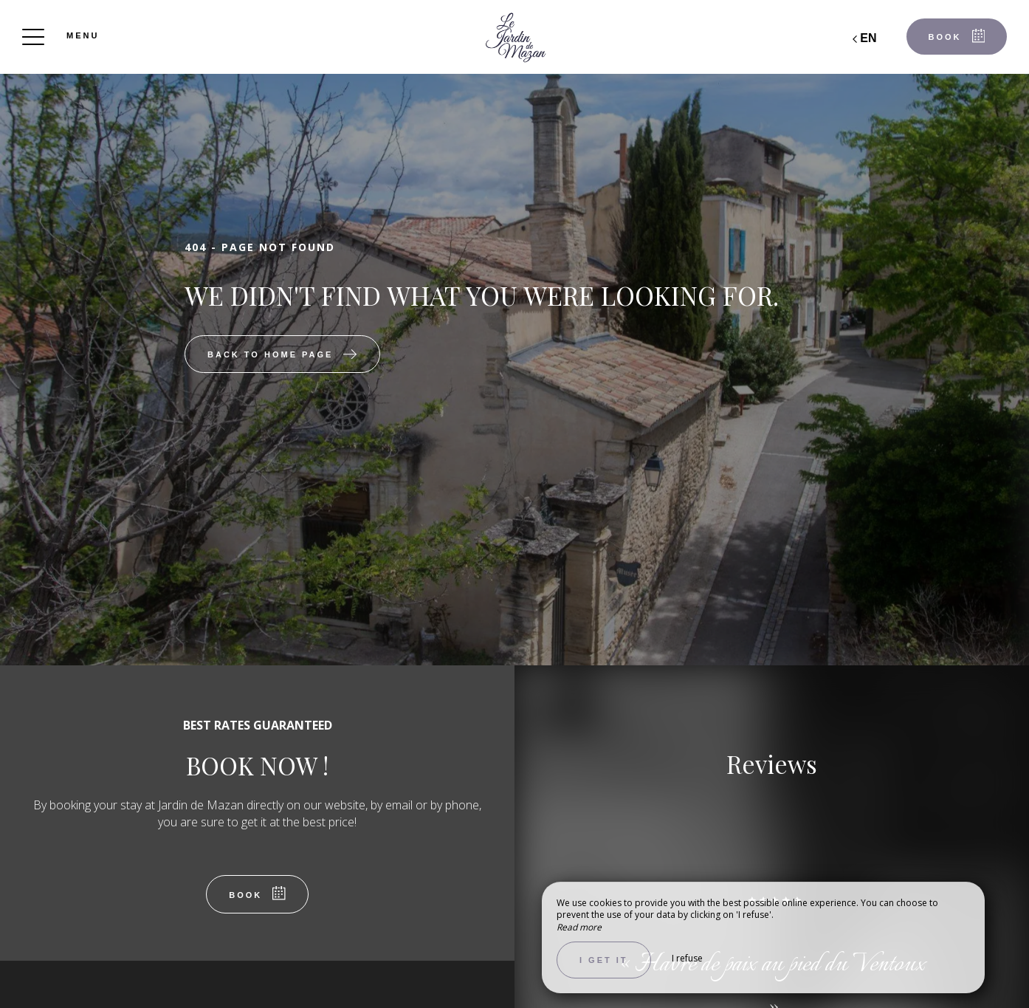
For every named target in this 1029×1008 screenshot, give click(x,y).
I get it (603, 960)
